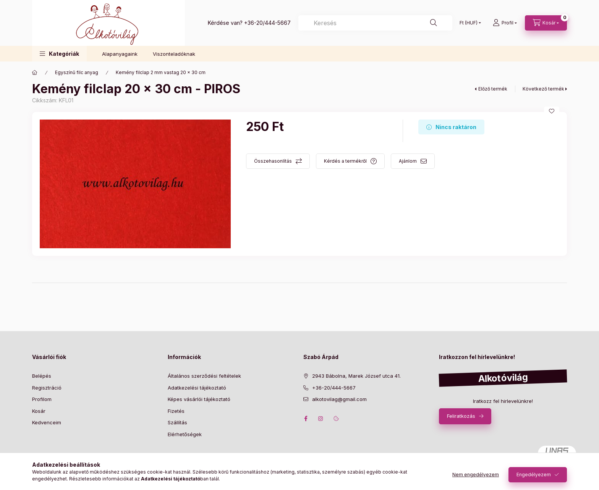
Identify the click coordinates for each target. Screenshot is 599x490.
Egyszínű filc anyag (76, 72)
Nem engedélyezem (475, 474)
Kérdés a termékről (345, 161)
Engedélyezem (533, 474)
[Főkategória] (34, 72)
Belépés (41, 376)
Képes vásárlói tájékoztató (199, 399)
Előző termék (492, 89)
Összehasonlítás (273, 161)
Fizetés (176, 411)
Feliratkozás (461, 416)
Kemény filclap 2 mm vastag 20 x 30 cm (161, 72)
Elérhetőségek (185, 434)
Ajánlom (408, 161)
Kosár (38, 411)
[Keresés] (375, 23)
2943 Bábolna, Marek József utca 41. (356, 376)
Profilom (42, 399)
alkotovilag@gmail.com (339, 399)
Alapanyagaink (120, 54)
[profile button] (505, 23)
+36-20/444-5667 (267, 22)
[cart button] (546, 23)
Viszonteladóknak (174, 54)
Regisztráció (47, 388)
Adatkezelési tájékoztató (197, 388)
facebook (305, 418)
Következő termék (543, 89)
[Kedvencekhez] (551, 111)
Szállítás (177, 422)
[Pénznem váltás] (468, 22)
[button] (59, 53)
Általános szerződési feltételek (204, 376)
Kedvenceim (46, 422)
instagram (321, 418)
